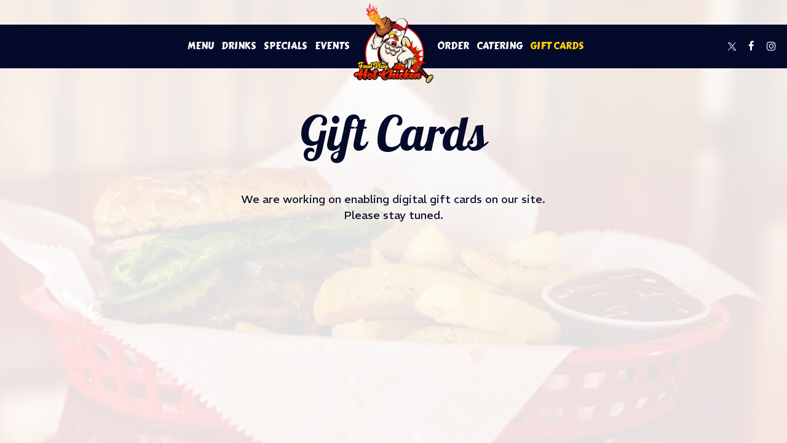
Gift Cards (557, 46)
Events (332, 46)
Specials (285, 46)
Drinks (238, 46)
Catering (500, 46)
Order (453, 46)
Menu (201, 46)
